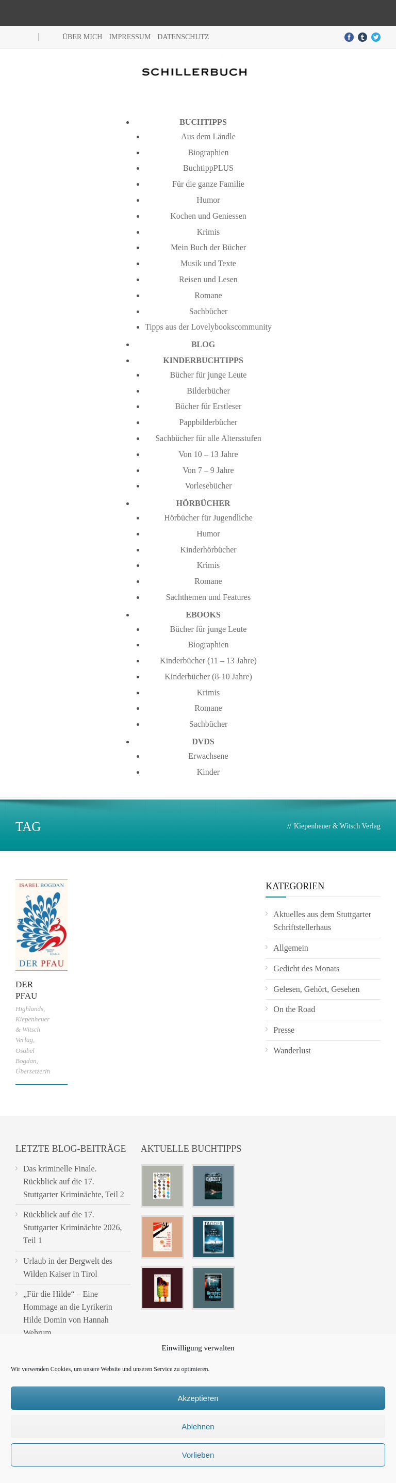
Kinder (208, 772)
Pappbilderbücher (208, 422)
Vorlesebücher (208, 485)
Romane (208, 295)
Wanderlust (291, 1050)
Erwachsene (208, 756)
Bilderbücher (208, 390)
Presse (283, 1029)
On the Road (294, 1009)
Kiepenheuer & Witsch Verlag (32, 1029)
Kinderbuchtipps (203, 360)
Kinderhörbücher (208, 549)
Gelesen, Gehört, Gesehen (316, 989)
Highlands (29, 1009)
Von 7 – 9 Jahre (208, 470)
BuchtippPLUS (208, 168)
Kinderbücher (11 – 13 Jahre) (208, 660)
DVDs (203, 741)
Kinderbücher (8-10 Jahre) (208, 676)
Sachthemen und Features (208, 597)
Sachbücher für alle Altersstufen (208, 438)
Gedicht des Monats (306, 968)
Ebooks (203, 614)
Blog (203, 344)
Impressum (130, 37)
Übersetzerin (32, 1071)
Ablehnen (198, 1426)
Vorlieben (198, 1455)
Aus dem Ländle (208, 136)
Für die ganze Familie (208, 184)
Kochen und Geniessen (208, 215)
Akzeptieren (197, 1398)
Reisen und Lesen (208, 279)
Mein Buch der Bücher (208, 247)
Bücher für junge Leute (208, 374)
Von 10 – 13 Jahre (208, 454)
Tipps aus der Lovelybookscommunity (208, 326)
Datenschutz (183, 37)
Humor (208, 199)
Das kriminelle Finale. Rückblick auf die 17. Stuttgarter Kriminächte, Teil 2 (73, 1181)
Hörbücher (203, 503)
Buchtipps (203, 122)
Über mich (82, 37)
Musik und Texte (208, 263)
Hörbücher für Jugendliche (208, 517)
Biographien (208, 152)
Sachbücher (208, 311)
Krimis (208, 231)
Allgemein (290, 947)
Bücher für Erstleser (208, 406)
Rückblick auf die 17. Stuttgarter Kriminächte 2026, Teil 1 (72, 1227)
